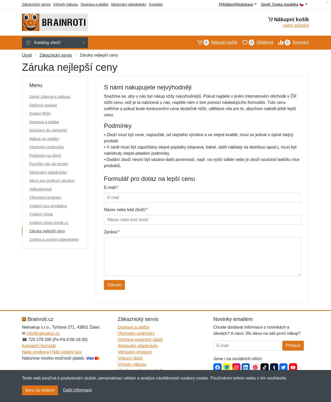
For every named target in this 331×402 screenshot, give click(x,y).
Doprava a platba (94, 4)
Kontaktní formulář (39, 346)
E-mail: (111, 187)
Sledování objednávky (128, 4)
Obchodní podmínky (46, 147)
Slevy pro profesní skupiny (52, 180)
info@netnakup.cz (42, 333)
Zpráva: (111, 232)
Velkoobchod (40, 189)
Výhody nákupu (65, 4)
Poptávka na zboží (45, 155)
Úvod (27, 55)
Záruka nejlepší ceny (47, 231)
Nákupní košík (214, 42)
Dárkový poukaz (43, 105)
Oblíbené (255, 42)
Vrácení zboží (130, 358)
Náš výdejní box (67, 352)
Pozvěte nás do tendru (48, 163)
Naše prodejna (35, 352)
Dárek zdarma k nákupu (49, 96)
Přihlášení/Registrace (238, 4)
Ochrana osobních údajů (140, 339)
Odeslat (114, 285)
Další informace (77, 390)
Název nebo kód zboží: (126, 209)
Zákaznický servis (36, 4)
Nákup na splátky (44, 138)
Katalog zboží (55, 42)
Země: (284, 4)
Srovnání (291, 42)
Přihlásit (293, 345)
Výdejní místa (41, 214)
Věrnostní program (45, 197)
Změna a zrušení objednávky (54, 239)
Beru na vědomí (40, 390)
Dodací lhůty (40, 113)
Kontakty (156, 4)
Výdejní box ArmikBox (48, 206)
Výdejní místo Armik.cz (49, 222)
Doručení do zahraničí (48, 130)
